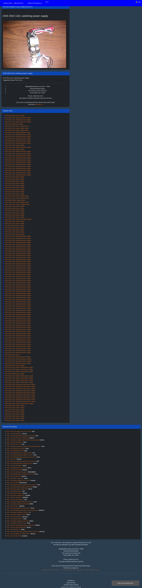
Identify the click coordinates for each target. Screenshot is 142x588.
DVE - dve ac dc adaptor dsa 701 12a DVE (19, 431)
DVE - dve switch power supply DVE (17, 489)
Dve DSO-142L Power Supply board (16, 196)
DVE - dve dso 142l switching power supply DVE (21, 525)
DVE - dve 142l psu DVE (14, 536)
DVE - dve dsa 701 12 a (14, 444)
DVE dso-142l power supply (13, 124)
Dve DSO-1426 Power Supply (14, 374)
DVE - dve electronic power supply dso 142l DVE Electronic (24, 446)
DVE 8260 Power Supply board (14, 200)
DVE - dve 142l (11, 459)
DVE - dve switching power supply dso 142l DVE (21, 435)
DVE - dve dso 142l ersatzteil (15, 499)
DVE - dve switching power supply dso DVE (19, 453)
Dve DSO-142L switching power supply (17, 132)
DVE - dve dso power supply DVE (16, 527)
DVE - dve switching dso (14, 491)
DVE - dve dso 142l (12, 482)
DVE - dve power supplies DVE (16, 495)
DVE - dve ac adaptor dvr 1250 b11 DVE (18, 533)
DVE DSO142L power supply (14, 181)
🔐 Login (138, 2)
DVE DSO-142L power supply (14, 145)
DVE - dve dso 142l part (14, 476)
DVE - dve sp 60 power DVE (15, 450)
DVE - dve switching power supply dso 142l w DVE (21, 457)
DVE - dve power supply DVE (15, 478)
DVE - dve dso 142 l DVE (14, 470)
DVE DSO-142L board (11, 355)
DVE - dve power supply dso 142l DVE (18, 512)
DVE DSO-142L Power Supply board (16, 198)
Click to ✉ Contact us (35, 3)
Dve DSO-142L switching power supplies (17, 361)
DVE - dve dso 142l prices (14, 493)
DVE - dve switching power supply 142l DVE (19, 463)
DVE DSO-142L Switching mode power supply (19, 384)
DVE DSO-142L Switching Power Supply (17, 219)
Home (47, 2)
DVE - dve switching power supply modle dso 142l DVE (22, 531)
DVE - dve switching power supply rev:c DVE (19, 455)
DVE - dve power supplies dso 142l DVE (18, 480)
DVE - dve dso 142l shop (14, 433)
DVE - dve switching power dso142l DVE (18, 508)
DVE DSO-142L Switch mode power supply (18, 376)
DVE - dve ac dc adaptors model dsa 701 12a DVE (21, 461)
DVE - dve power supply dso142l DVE (17, 504)
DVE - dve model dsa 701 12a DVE (17, 467)
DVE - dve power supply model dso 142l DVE (20, 502)
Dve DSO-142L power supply (14, 225)
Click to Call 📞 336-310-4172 (13, 3)
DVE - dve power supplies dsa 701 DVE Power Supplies (23, 440)
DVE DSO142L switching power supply (17, 141)
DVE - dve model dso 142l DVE (16, 448)
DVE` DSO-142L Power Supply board (16, 204)
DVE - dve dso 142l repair (14, 465)
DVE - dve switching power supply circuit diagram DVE (22, 510)
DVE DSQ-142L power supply (14, 115)
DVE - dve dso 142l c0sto (14, 497)
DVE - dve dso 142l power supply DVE (18, 438)
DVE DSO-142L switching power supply (17, 117)
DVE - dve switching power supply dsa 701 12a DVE (22, 484)
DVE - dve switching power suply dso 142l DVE (20, 474)
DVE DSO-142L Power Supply (14, 365)
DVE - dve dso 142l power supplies (17, 472)
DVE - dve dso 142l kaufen (14, 442)
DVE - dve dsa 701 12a (14, 529)
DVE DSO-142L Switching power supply (17, 359)
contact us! (39, 104)
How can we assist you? (125, 583)
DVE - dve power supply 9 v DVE (16, 514)
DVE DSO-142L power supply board (16, 126)
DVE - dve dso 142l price (14, 516)
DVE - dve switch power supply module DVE (19, 487)
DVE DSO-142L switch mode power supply (18, 367)
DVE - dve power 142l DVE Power (16, 523)
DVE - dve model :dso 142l (14, 519)
